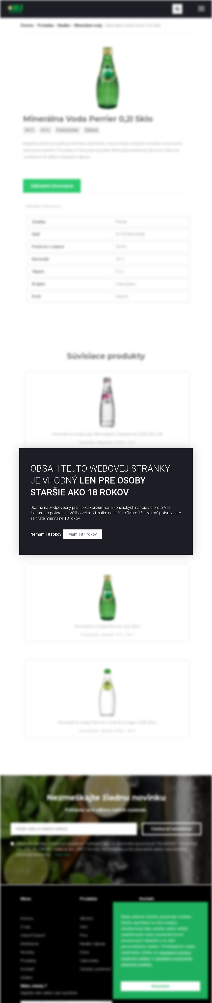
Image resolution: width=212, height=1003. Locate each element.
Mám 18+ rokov (89, 532)
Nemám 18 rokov (46, 532)
